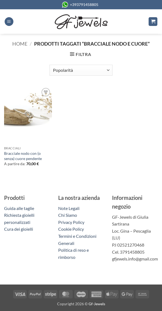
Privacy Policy (71, 222)
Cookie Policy (71, 229)
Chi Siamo (67, 215)
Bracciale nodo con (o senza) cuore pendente (23, 156)
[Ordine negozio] (81, 70)
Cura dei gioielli (18, 229)
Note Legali (68, 208)
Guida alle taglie (20, 208)
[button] (9, 21)
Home (19, 44)
